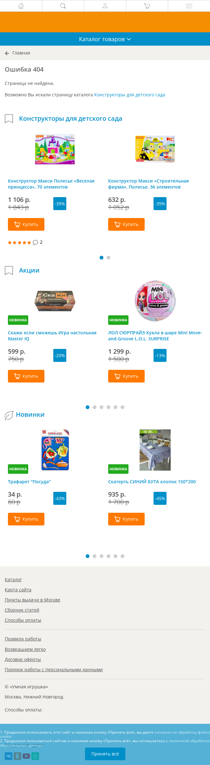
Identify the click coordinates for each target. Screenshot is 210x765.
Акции (29, 270)
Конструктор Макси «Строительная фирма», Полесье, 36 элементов (148, 184)
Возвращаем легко (25, 649)
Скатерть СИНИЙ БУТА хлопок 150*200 (152, 482)
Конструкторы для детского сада (129, 95)
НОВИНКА (18, 320)
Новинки (30, 414)
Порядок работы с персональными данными (54, 669)
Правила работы (23, 639)
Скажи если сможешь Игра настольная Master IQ (52, 336)
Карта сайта (18, 590)
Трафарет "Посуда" (29, 482)
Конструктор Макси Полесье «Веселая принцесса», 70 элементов (51, 184)
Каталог (13, 579)
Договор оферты (23, 659)
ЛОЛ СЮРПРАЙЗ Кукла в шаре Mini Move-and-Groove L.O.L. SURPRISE (155, 336)
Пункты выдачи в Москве (32, 600)
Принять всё (105, 754)
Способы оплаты (23, 620)
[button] (101, 258)
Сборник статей (22, 610)
